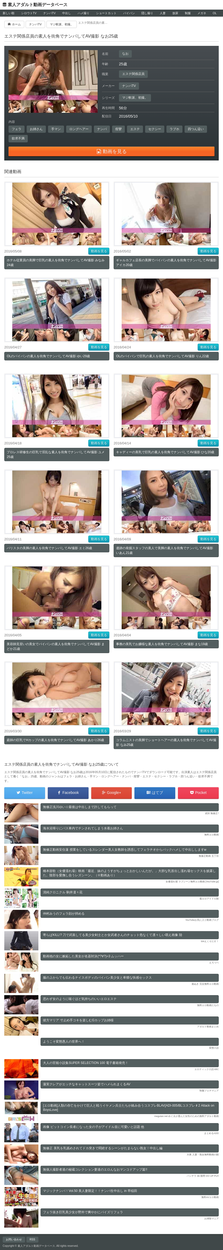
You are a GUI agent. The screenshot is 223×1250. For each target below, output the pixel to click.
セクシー (154, 129)
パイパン (129, 13)
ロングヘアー (79, 129)
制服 (188, 13)
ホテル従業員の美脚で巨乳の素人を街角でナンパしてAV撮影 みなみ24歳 (55, 262)
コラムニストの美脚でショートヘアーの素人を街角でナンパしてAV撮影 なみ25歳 (166, 742)
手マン (56, 129)
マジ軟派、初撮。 (135, 97)
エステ (135, 129)
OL (215, 13)
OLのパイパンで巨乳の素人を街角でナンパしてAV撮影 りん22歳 (162, 356)
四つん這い (196, 129)
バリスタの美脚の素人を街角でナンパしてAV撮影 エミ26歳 (49, 548)
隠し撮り (147, 13)
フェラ (16, 129)
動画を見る (99, 251)
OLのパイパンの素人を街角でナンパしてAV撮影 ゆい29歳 (48, 356)
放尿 (175, 13)
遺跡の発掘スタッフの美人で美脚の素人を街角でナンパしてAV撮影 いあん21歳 (164, 550)
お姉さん (36, 129)
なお (125, 53)
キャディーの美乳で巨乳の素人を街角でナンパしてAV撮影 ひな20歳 (165, 452)
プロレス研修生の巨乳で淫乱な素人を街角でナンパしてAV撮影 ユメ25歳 (55, 454)
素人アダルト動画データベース (37, 4)
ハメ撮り (83, 13)
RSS (32, 1239)
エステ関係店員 (133, 74)
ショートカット (106, 13)
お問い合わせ (14, 1239)
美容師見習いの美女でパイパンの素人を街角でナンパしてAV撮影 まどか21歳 (55, 646)
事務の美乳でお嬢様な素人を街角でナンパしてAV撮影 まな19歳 (162, 644)
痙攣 (118, 129)
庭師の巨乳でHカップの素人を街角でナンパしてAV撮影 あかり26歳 (55, 740)
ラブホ (174, 129)
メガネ (201, 13)
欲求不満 (18, 138)
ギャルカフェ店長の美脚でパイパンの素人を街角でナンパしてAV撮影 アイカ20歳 (166, 262)
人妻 (163, 13)
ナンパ (102, 129)
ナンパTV (49, 13)
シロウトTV (29, 13)
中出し (66, 13)
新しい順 (8, 13)
